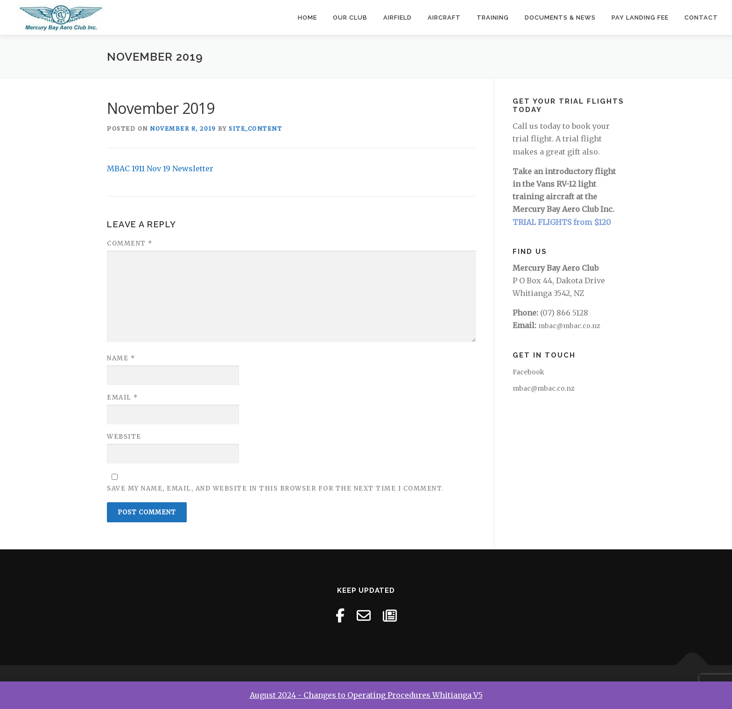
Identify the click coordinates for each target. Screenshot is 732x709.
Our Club (350, 17)
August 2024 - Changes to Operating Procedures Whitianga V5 (366, 695)
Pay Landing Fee (640, 17)
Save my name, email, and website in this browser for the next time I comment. (275, 488)
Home (307, 17)
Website (124, 437)
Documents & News (560, 17)
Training (493, 17)
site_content (255, 128)
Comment (130, 243)
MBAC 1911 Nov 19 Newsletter (160, 168)
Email (122, 397)
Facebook (528, 372)
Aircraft (444, 17)
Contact (701, 17)
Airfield (397, 17)
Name (121, 358)
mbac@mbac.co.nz (569, 326)
